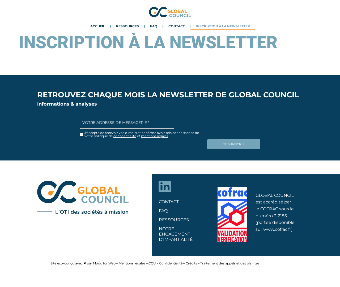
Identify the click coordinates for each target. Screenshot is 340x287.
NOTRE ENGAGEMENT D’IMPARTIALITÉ (176, 232)
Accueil (97, 26)
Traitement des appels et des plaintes (229, 261)
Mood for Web (104, 261)
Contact (176, 26)
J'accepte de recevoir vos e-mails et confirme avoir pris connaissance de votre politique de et (141, 134)
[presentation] (247, 127)
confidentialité (124, 136)
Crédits (191, 261)
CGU (152, 261)
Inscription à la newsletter (223, 26)
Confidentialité (170, 261)
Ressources (127, 26)
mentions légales (154, 136)
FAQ (153, 26)
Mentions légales (132, 261)
